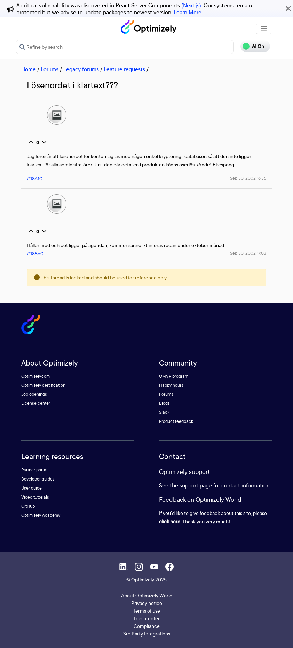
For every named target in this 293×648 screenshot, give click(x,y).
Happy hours (171, 385)
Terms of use (146, 610)
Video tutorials (35, 497)
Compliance (147, 626)
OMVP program (173, 376)
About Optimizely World (146, 595)
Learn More (187, 12)
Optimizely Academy (40, 515)
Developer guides (38, 479)
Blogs (164, 403)
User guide (31, 488)
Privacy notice (146, 603)
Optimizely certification (43, 385)
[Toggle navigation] (263, 29)
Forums (49, 69)
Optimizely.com (35, 376)
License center (35, 403)
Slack (164, 412)
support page (196, 485)
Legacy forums (81, 69)
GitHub (28, 506)
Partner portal (34, 470)
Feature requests (124, 69)
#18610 (34, 178)
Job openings (34, 394)
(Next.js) (191, 5)
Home (28, 69)
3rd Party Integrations (146, 633)
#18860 (35, 253)
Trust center (146, 618)
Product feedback (176, 421)
